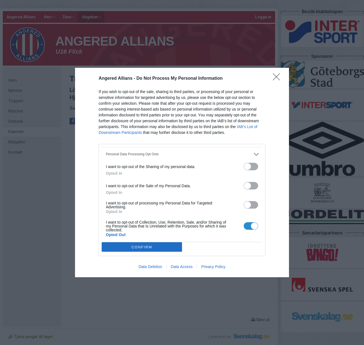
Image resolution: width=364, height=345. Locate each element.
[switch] (251, 166)
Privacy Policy (213, 266)
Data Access (182, 266)
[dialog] (182, 172)
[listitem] (182, 154)
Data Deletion (150, 266)
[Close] (278, 78)
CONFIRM (141, 247)
